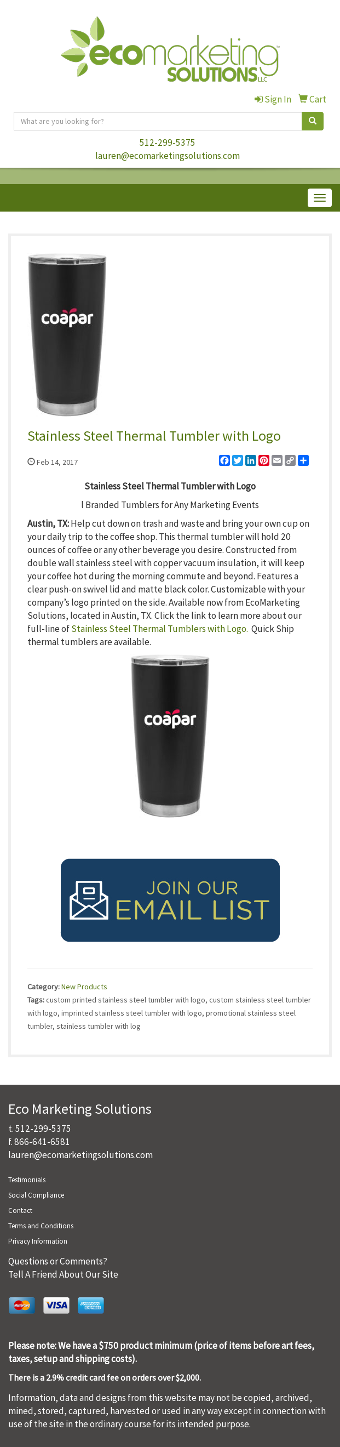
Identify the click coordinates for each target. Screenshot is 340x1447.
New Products (84, 987)
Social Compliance (36, 1195)
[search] (313, 121)
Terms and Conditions (40, 1225)
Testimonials (26, 1179)
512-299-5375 (167, 142)
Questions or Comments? (57, 1261)
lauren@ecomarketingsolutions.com (167, 156)
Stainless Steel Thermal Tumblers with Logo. (159, 629)
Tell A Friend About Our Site (63, 1274)
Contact (20, 1210)
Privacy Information (37, 1241)
